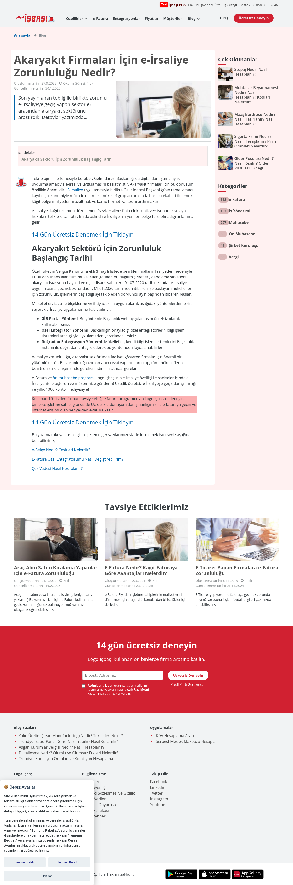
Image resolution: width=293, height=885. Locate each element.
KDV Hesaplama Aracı (174, 735)
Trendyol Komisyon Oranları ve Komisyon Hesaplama (66, 758)
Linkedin (157, 787)
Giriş (224, 18)
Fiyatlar (151, 18)
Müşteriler (172, 18)
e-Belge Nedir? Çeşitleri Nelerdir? (61, 449)
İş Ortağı (230, 5)
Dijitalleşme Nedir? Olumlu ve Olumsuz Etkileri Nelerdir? (68, 752)
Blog (191, 18)
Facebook (158, 781)
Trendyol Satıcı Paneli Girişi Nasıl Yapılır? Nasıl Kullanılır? (68, 741)
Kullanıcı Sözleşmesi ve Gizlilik (108, 793)
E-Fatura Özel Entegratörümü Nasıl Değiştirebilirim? (77, 459)
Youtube (157, 804)
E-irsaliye (75, 189)
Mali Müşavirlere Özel (204, 5)
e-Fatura (100, 18)
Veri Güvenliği (94, 787)
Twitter (156, 793)
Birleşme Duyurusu (99, 804)
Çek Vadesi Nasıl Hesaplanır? (57, 468)
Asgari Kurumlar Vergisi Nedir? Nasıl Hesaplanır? (62, 747)
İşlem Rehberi (94, 816)
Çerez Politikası (95, 810)
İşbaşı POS (176, 4)
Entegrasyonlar (126, 18)
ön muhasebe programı (74, 377)
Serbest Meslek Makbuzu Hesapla (185, 741)
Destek (244, 5)
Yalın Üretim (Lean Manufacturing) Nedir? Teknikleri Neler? (71, 735)
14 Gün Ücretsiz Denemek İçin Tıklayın (83, 234)
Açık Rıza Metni (138, 690)
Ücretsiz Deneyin (254, 18)
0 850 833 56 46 (265, 5)
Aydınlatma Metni (101, 685)
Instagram (159, 798)
